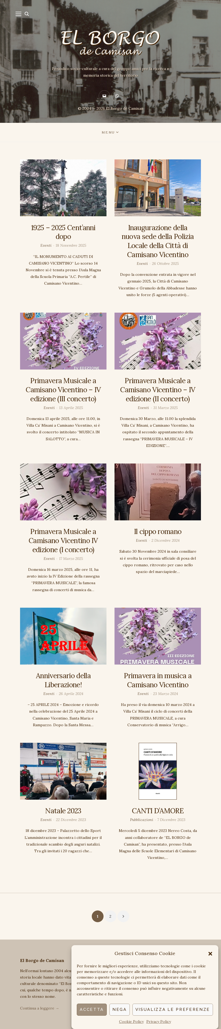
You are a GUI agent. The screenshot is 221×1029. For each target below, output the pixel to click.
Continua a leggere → (39, 1008)
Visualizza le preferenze (172, 1009)
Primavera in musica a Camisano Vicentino (158, 680)
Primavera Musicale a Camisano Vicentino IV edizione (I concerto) (63, 540)
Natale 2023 (63, 810)
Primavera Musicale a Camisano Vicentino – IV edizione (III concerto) (63, 389)
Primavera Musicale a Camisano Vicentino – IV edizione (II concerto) (157, 389)
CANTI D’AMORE (158, 810)
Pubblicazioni (141, 819)
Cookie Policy (131, 1021)
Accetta (92, 1009)
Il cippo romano (158, 531)
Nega (119, 1009)
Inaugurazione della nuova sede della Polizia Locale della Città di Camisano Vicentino (158, 241)
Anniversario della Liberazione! (63, 680)
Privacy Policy (158, 1021)
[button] (210, 953)
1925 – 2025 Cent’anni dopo (63, 232)
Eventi (46, 245)
